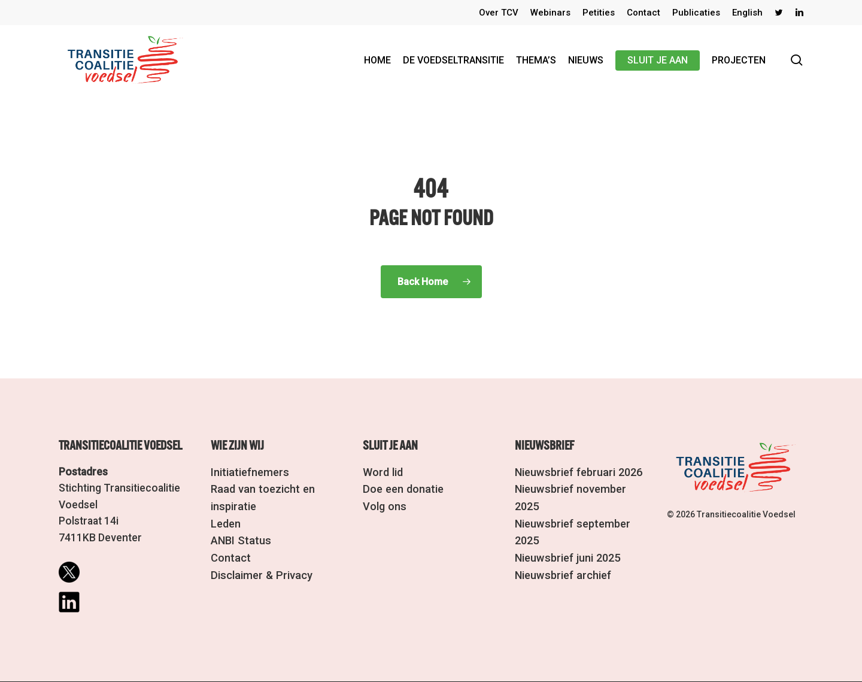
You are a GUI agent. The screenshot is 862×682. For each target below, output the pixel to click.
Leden (226, 521)
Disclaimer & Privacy (259, 571)
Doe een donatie (402, 488)
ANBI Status (239, 538)
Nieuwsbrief (544, 446)
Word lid (382, 472)
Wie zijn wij (237, 446)
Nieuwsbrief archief (562, 554)
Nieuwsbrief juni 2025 (566, 538)
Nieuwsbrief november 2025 (582, 488)
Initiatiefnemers (248, 472)
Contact (229, 554)
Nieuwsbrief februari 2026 (577, 472)
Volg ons (384, 505)
